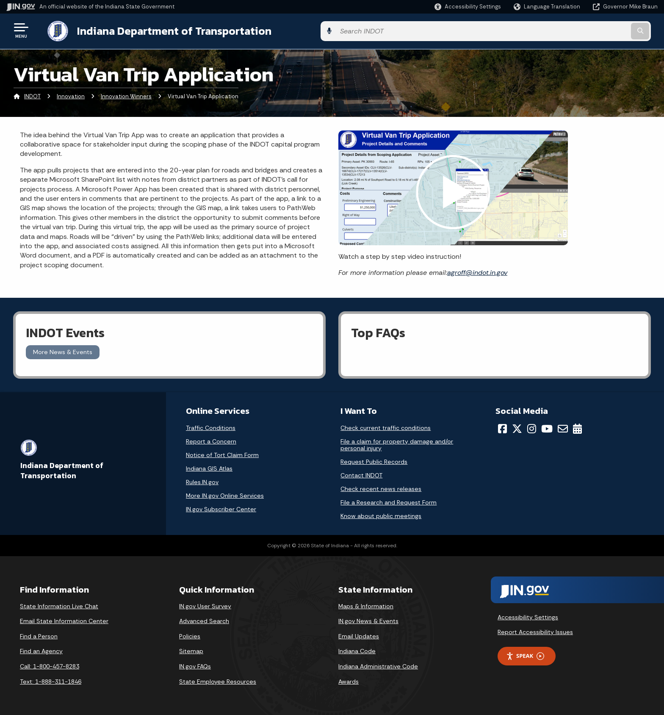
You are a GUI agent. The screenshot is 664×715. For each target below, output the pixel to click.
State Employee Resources (217, 680)
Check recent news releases (380, 487)
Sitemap (191, 650)
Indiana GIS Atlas (209, 467)
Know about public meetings (380, 514)
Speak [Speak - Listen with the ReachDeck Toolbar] (525, 654)
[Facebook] (502, 427)
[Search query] (581, 30)
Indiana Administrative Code (378, 664)
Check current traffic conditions (385, 426)
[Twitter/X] (517, 427)
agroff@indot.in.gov (477, 270)
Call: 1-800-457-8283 (49, 664)
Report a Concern (211, 439)
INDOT (32, 95)
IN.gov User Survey (205, 604)
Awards (348, 680)
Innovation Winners (126, 95)
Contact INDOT (361, 473)
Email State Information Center (64, 620)
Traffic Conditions (210, 426)
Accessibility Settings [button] (528, 615)
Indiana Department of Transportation (166, 30)
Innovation (71, 95)
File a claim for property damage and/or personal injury (396, 443)
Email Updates (358, 634)
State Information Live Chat (59, 604)
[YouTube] (547, 427)
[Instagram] (531, 427)
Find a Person (39, 634)
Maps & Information (365, 604)
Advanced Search (204, 620)
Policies (189, 634)
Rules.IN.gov (202, 480)
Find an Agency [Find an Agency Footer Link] (41, 650)
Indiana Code (357, 650)
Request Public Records (373, 460)
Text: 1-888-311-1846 (50, 680)
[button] (467, 7)
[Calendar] (577, 427)
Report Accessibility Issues (535, 630)
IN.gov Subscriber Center (221, 507)
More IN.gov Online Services (225, 494)
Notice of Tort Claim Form (222, 453)
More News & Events (62, 351)
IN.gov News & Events (368, 620)
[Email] (563, 427)
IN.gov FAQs (195, 664)
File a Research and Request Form (388, 500)
